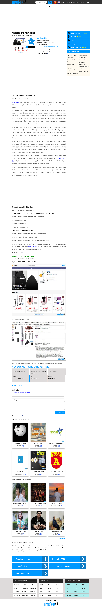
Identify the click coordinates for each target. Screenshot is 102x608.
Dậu (41, 567)
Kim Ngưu (32, 574)
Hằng (75, 571)
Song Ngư (84, 42)
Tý (41, 571)
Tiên (75, 567)
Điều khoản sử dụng (51, 590)
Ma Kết (24, 571)
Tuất (49, 567)
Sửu (49, 571)
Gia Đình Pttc (82, 54)
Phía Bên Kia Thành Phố (20, 483)
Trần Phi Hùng (56, 510)
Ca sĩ (62, 2)
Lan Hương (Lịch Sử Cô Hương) (20, 510)
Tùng (75, 563)
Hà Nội (38, 426)
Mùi (49, 563)
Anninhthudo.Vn (57, 450)
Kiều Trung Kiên (56, 483)
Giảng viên (20, 512)
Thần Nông (33, 567)
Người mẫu (79, 2)
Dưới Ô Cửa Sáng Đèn (38, 483)
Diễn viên (73, 2)
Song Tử (16, 563)
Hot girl (68, 2)
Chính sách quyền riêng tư (51, 599)
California (20, 426)
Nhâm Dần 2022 (32, 224)
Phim (21, 484)
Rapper (38, 512)
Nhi (67, 571)
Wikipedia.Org (20, 422)
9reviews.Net (30, 30)
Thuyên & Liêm (83, 50)
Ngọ (41, 563)
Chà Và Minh (70, 59)
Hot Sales (58, 141)
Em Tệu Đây (82, 57)
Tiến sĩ (56, 512)
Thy (83, 574)
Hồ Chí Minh (20, 454)
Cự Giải (24, 563)
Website (23, 30)
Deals (63, 141)
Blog (13, 144)
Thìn (49, 574)
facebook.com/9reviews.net (51, 41)
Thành (68, 563)
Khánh (76, 574)
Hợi (57, 567)
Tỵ (56, 574)
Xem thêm (62, 518)
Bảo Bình (32, 571)
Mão (41, 574)
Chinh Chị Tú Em (83, 66)
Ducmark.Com (38, 450)
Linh (83, 563)
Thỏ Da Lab (39, 510)
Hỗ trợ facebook (56, 484)
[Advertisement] (49, 15)
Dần (57, 571)
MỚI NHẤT (86, 2)
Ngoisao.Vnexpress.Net (56, 422)
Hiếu (83, 567)
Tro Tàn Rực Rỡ (83, 63)
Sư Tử (31, 563)
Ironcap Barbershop (72, 68)
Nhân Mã (16, 571)
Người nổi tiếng (16, 30)
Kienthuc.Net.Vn (39, 422)
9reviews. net (15, 85)
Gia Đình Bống (82, 52)
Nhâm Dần (80, 38)
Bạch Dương (25, 574)
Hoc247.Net (20, 450)
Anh (83, 571)
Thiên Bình (25, 567)
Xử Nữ (16, 567)
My (67, 567)
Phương (69, 574)
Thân (57, 563)
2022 (85, 28)
